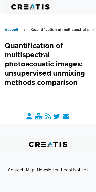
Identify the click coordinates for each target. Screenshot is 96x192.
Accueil (11, 30)
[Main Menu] (83, 7)
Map (30, 170)
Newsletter (48, 170)
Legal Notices (74, 170)
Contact (15, 170)
